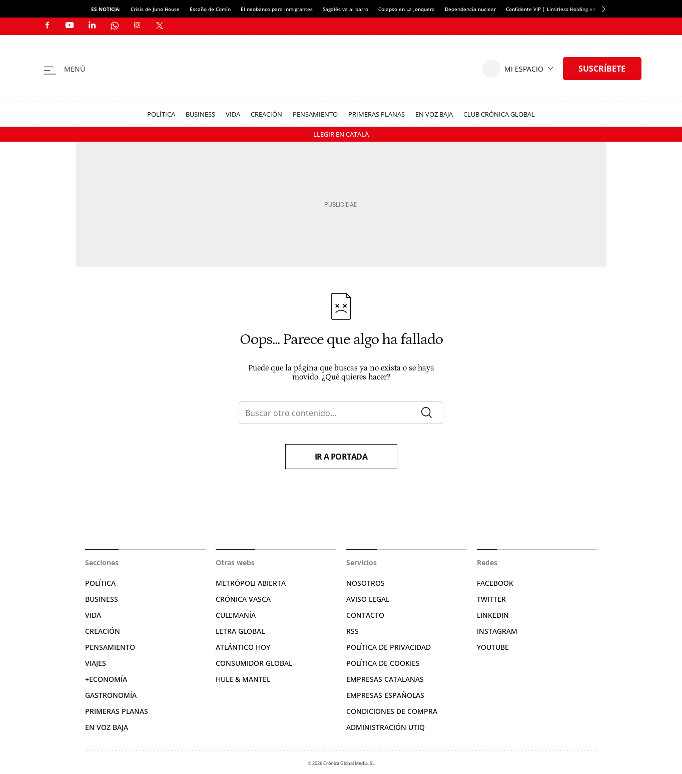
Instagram (497, 631)
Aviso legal (367, 599)
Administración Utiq (385, 727)
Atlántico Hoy (243, 647)
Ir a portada (341, 456)
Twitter (491, 599)
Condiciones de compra (391, 711)
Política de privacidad (388, 647)
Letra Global (240, 631)
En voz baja (434, 114)
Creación (266, 114)
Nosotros (365, 583)
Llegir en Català (341, 134)
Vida (233, 114)
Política (161, 114)
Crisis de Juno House (155, 9)
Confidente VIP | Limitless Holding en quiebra (560, 9)
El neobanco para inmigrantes (277, 9)
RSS (352, 631)
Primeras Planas (376, 114)
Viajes (95, 663)
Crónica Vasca (243, 599)
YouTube (493, 647)
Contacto (365, 615)
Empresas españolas (385, 695)
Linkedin (493, 615)
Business (200, 114)
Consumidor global (254, 663)
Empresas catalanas (385, 679)
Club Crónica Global (499, 114)
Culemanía (236, 615)
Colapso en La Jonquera (406, 9)
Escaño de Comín (210, 9)
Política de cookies (383, 663)
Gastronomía (111, 695)
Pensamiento (315, 114)
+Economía (106, 679)
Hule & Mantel (243, 679)
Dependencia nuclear (470, 9)
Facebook (495, 583)
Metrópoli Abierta (251, 583)
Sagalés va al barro (345, 9)
